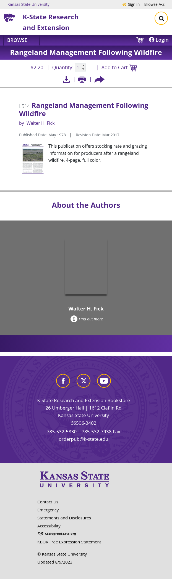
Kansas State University (28, 4)
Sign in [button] (131, 4)
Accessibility (49, 525)
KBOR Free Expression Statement (69, 542)
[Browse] (21, 40)
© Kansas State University (62, 554)
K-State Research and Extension (51, 22)
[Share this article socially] (100, 79)
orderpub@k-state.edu (83, 439)
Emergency (48, 509)
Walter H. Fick (41, 123)
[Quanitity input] (80, 67)
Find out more (87, 319)
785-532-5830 (62, 431)
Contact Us (47, 501)
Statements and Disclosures (64, 517)
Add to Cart (119, 67)
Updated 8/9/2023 (54, 562)
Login (159, 39)
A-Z (154, 4)
